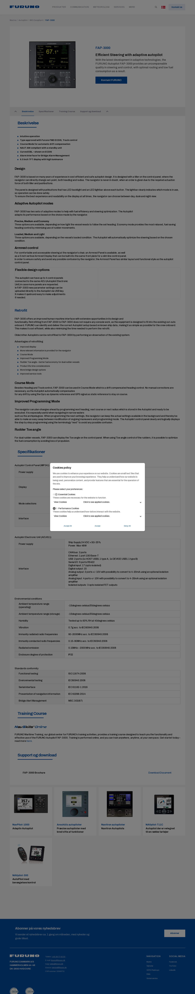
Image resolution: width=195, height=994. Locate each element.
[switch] (55, 508)
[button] (97, 502)
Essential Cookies (66, 494)
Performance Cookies (68, 508)
